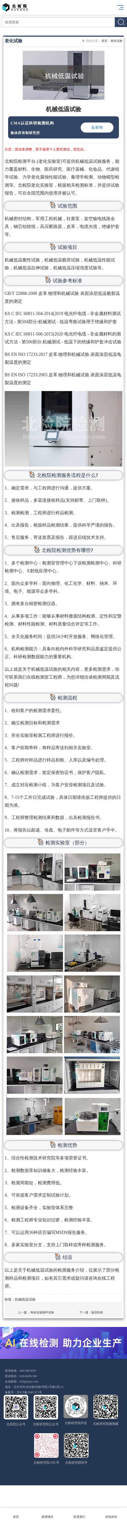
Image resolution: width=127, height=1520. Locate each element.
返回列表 (97, 1312)
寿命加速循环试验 (42, 1312)
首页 (104, 41)
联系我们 (79, 1514)
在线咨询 (111, 1514)
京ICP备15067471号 (29, 1392)
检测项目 (48, 1514)
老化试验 (116, 41)
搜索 (121, 22)
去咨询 (97, 127)
